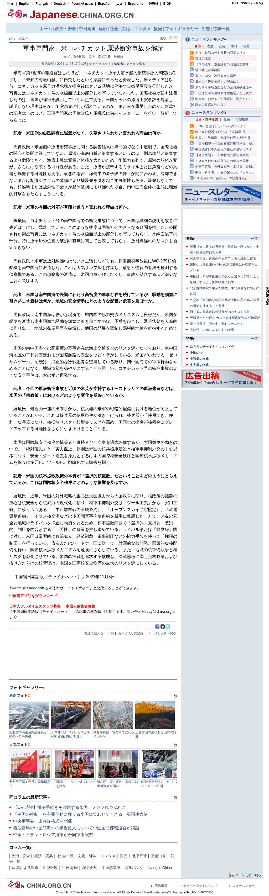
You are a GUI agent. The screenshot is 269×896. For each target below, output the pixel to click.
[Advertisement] (222, 424)
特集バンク (134, 868)
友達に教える (93, 633)
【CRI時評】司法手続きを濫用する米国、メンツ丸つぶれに (69, 807)
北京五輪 (139, 856)
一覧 (174, 797)
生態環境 (50, 868)
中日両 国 (70, 868)
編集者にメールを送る (129, 64)
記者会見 (89, 868)
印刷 (110, 633)
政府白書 (158, 856)
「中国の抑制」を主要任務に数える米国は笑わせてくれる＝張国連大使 (80, 814)
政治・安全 (17, 38)
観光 (123, 856)
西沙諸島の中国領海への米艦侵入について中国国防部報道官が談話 (76, 828)
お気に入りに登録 (130, 633)
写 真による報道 (25, 868)
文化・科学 (87, 856)
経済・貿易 (43, 856)
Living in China (160, 868)
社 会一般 (65, 856)
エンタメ (108, 856)
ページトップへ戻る (162, 633)
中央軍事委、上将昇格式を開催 (42, 821)
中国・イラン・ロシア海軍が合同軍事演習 (53, 834)
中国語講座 (111, 868)
